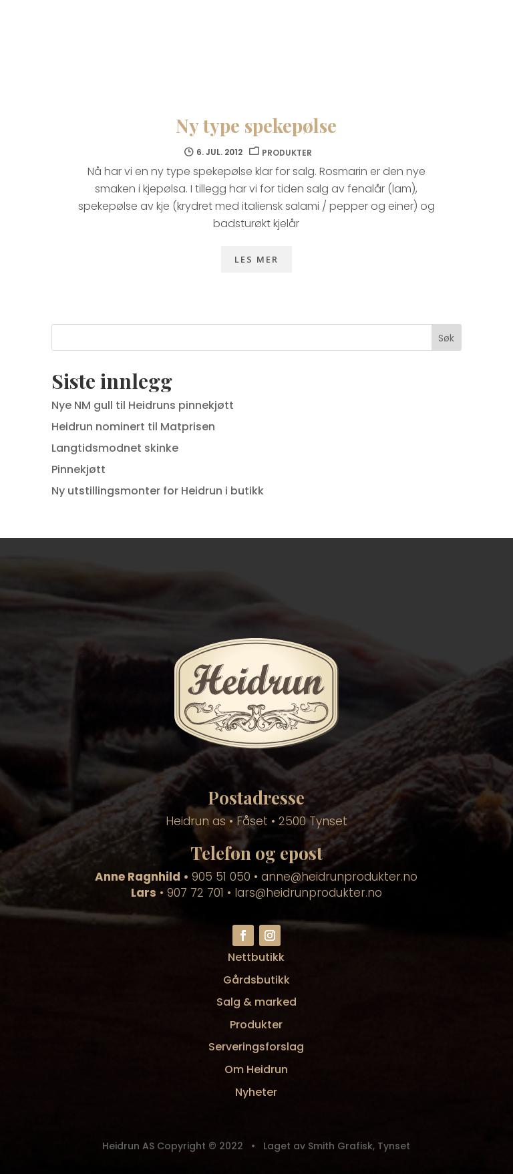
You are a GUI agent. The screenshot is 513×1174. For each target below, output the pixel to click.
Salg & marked (256, 1002)
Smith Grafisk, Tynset (357, 1146)
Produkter (256, 1024)
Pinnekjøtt (78, 469)
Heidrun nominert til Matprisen (133, 426)
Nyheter (256, 1092)
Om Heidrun (256, 1069)
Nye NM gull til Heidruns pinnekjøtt (142, 405)
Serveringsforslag (256, 1046)
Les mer (256, 259)
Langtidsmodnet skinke (114, 448)
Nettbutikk (256, 957)
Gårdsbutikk (256, 980)
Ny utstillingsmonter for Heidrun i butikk (157, 490)
